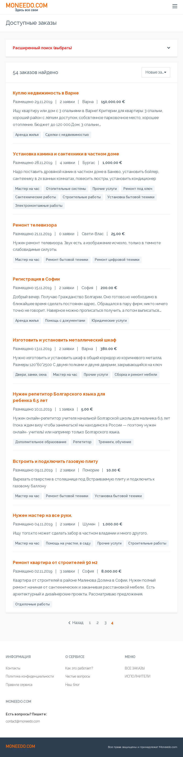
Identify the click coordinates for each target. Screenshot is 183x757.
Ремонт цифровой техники (117, 260)
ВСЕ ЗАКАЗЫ (135, 668)
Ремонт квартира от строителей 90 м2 (55, 562)
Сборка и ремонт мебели (136, 374)
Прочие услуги (105, 189)
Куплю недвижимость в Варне (46, 92)
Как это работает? (79, 668)
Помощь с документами (65, 320)
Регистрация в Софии (36, 279)
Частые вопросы (77, 676)
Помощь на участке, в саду (68, 543)
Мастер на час (27, 189)
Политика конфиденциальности (30, 676)
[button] (175, 6)
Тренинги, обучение (114, 442)
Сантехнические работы (35, 197)
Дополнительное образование (40, 442)
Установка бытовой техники (130, 197)
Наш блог (72, 685)
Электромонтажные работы (38, 206)
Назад (75, 622)
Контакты (13, 668)
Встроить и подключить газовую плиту (55, 461)
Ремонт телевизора (35, 225)
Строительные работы (82, 197)
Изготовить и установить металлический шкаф (64, 339)
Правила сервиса (19, 685)
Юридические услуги (109, 320)
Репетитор (82, 442)
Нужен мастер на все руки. (42, 515)
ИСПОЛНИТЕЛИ (137, 676)
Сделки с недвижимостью (67, 135)
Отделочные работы (32, 604)
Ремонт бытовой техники (67, 260)
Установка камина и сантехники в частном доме (66, 153)
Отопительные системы (66, 189)
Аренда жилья (27, 135)
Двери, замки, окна (30, 374)
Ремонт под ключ (137, 189)
